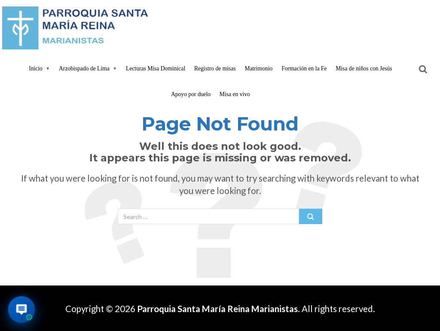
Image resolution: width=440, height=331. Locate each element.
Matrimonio (258, 68)
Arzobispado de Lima (84, 68)
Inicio (36, 68)
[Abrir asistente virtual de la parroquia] (21, 309)
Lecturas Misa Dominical (155, 68)
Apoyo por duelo (191, 94)
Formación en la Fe (304, 68)
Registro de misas (215, 68)
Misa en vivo (235, 94)
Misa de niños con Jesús (364, 68)
